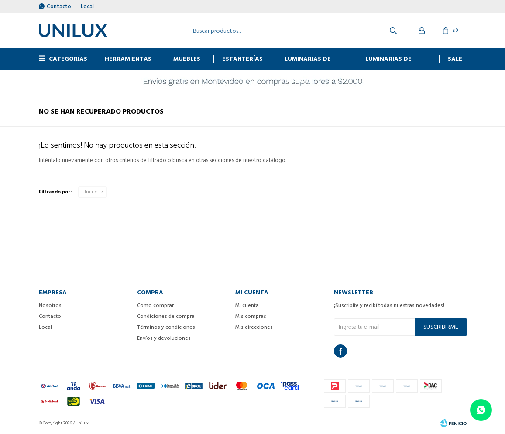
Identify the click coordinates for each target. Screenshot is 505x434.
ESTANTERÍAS (242, 59)
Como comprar (155, 305)
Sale (455, 59)
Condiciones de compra (166, 316)
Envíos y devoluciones (164, 338)
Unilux (89, 192)
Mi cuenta (247, 305)
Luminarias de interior (308, 62)
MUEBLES (186, 59)
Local (87, 6)
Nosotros (50, 305)
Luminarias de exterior (388, 62)
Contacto (59, 6)
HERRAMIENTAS (128, 59)
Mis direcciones (254, 327)
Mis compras (250, 316)
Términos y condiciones (166, 327)
